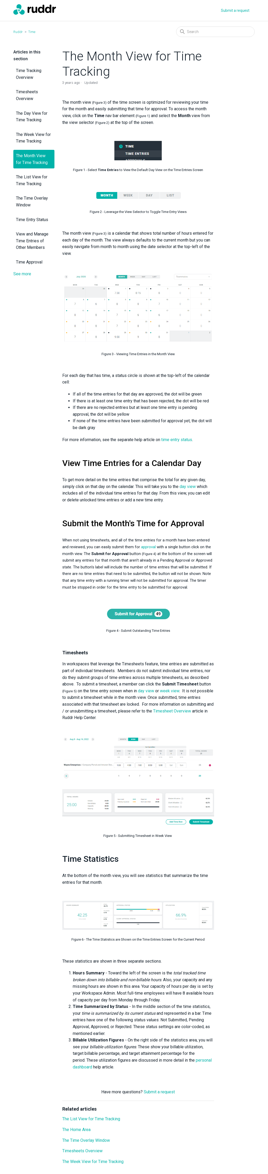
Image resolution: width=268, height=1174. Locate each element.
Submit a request (235, 10)
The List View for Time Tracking (31, 180)
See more (22, 273)
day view (188, 486)
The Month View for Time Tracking (32, 159)
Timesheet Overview (172, 711)
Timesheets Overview (27, 95)
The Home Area (76, 1129)
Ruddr (18, 32)
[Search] (215, 31)
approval (148, 547)
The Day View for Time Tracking (31, 117)
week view (169, 690)
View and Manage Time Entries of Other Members (32, 241)
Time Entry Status (32, 219)
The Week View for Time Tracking (33, 138)
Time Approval (29, 262)
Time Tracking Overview (28, 74)
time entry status (176, 439)
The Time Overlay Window (32, 201)
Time (31, 32)
